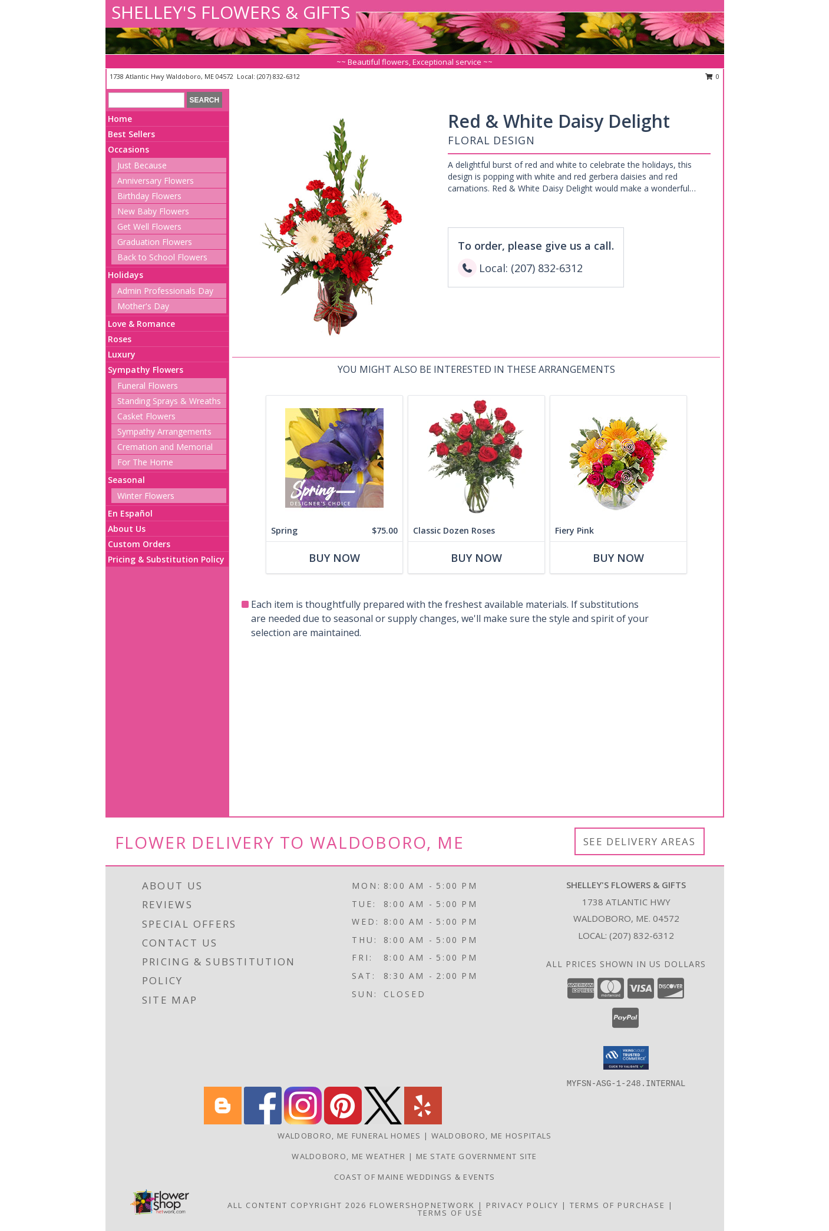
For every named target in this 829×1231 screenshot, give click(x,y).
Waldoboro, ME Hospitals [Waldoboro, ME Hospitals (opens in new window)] (491, 1135)
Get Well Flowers (149, 226)
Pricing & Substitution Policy (166, 559)
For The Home (145, 462)
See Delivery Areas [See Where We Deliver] (639, 841)
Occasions (128, 149)
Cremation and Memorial (165, 446)
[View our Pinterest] (343, 1121)
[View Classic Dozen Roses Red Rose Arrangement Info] (476, 458)
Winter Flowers (145, 495)
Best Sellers (131, 134)
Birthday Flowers (149, 195)
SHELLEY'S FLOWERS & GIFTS (230, 12)
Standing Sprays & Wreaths (169, 400)
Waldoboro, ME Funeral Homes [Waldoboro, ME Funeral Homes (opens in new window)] (349, 1135)
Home (120, 118)
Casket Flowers (146, 416)
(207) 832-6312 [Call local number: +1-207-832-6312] (278, 76)
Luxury (122, 354)
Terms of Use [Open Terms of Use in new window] (450, 1212)
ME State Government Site (476, 1156)
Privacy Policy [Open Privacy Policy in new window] (522, 1205)
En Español (130, 513)
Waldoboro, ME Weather (348, 1156)
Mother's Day (143, 306)
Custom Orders (139, 544)
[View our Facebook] (263, 1121)
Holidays (125, 274)
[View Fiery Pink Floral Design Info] (618, 458)
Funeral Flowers (147, 385)
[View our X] (383, 1121)
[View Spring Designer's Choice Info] (334, 458)
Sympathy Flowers (145, 369)
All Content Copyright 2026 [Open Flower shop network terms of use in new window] (296, 1205)
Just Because (142, 165)
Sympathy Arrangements (164, 431)
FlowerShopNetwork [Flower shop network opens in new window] (422, 1205)
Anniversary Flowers (155, 180)
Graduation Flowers (154, 241)
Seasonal (126, 479)
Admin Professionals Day (165, 290)
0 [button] (712, 76)
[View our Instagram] (303, 1121)
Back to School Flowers (162, 257)
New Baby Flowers (153, 211)
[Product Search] (146, 100)
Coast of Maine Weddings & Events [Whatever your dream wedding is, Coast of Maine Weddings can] (415, 1177)
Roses (119, 339)
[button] (626, 1058)
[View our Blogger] (223, 1121)
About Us (127, 528)
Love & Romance (141, 323)
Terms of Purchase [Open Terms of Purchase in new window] (617, 1205)
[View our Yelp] (423, 1121)
